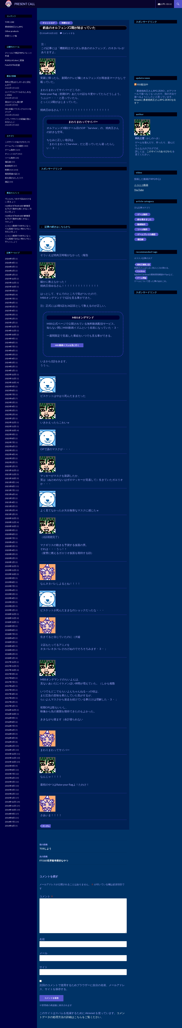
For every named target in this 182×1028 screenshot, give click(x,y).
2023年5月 (10, 402)
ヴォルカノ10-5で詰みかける (18, 199)
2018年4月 (10, 646)
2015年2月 (10, 794)
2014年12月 (10, 802)
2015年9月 (10, 766)
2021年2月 (10, 510)
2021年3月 (10, 506)
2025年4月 (10, 310)
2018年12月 (10, 614)
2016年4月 (10, 738)
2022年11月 (10, 426)
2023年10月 (10, 382)
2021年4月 (10, 502)
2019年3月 (10, 602)
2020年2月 (10, 558)
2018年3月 (10, 650)
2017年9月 (10, 674)
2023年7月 (10, 394)
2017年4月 (10, 694)
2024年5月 (10, 354)
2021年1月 (10, 514)
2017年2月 (10, 702)
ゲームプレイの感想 (146, 234)
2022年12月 (10, 422)
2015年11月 (10, 758)
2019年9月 (10, 578)
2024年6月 (10, 350)
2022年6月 (10, 446)
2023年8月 (10, 390)
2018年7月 (10, 634)
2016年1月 (10, 750)
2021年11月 (10, 474)
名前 (42, 939)
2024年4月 (10, 358)
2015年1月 (10, 798)
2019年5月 (10, 594)
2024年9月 (10, 338)
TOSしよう (83, 846)
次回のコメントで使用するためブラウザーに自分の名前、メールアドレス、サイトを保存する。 (82, 987)
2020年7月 (10, 538)
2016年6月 (10, 730)
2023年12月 (10, 374)
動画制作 (141, 224)
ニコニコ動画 (141, 185)
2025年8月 (10, 294)
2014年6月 (10, 825)
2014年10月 (10, 810)
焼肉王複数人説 (143, 264)
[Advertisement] (67, 196)
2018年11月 (10, 618)
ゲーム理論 (141, 278)
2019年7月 (10, 586)
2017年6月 (10, 686)
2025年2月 (10, 318)
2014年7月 (10, 822)
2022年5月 (10, 450)
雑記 (7, 182)
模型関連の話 (11, 174)
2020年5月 (10, 546)
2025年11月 (10, 282)
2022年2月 (10, 462)
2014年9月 (10, 814)
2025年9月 (10, 290)
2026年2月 (10, 270)
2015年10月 (10, 762)
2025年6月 (10, 302)
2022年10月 (10, 430)
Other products (12, 31)
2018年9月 (10, 626)
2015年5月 (10, 782)
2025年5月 (10, 306)
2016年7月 (10, 726)
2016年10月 (10, 714)
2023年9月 (10, 386)
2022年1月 (10, 466)
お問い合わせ (166, 4)
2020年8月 (10, 534)
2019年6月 (10, 590)
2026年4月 (10, 262)
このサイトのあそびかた (159, 151)
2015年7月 (10, 774)
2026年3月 (10, 266)
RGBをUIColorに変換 (14, 60)
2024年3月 (10, 362)
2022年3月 (10, 458)
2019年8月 (10, 582)
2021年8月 (10, 486)
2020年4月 (10, 550)
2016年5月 (10, 734)
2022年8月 (10, 438)
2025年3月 (10, 314)
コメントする (69, 33)
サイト (43, 967)
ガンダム (46, 826)
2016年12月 (10, 710)
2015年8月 (10, 770)
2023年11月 (10, 378)
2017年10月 (10, 670)
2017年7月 (10, 682)
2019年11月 (10, 570)
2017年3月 (10, 698)
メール (43, 953)
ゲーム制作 (142, 214)
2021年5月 (10, 498)
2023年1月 (10, 418)
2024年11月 (10, 330)
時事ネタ (66, 23)
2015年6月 (10, 778)
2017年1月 (10, 706)
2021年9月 (10, 482)
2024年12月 (10, 326)
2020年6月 (10, 542)
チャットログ (49, 23)
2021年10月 (10, 478)
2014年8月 (10, 818)
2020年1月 (10, 562)
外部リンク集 (11, 36)
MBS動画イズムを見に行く (67, 345)
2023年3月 (10, 410)
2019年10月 (10, 574)
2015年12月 (10, 754)
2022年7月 (10, 442)
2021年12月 (10, 470)
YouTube (139, 189)
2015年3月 (10, 790)
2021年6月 (10, 494)
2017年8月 (10, 678)
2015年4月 (10, 786)
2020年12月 (10, 518)
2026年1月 (10, 274)
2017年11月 (10, 666)
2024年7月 (10, 346)
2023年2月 (10, 414)
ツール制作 (142, 229)
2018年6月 (10, 638)
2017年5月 (10, 690)
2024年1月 (10, 370)
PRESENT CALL (24, 4)
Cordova (141, 271)
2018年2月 (10, 654)
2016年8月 (10, 722)
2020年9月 (10, 530)
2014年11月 (10, 806)
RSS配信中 (141, 84)
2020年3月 (10, 554)
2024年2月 (10, 366)
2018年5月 (10, 642)
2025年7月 (10, 298)
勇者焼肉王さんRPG (14, 26)
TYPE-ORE (9, 22)
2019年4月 (10, 598)
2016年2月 (10, 746)
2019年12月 (10, 566)
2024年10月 (10, 334)
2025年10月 (10, 286)
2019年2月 (10, 606)
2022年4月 (10, 454)
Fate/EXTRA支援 (12, 65)
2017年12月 (10, 662)
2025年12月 (10, 278)
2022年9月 (10, 434)
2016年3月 (10, 742)
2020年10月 (10, 526)
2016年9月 (10, 718)
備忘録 (140, 239)
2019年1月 (10, 610)
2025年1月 (10, 322)
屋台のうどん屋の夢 (14, 102)
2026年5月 (10, 258)
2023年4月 (10, 406)
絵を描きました (144, 219)
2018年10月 (10, 622)
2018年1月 (10, 658)
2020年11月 (10, 522)
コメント (46, 896)
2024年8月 (10, 342)
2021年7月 (10, 490)
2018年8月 (10, 630)
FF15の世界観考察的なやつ (83, 858)
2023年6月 (10, 398)
